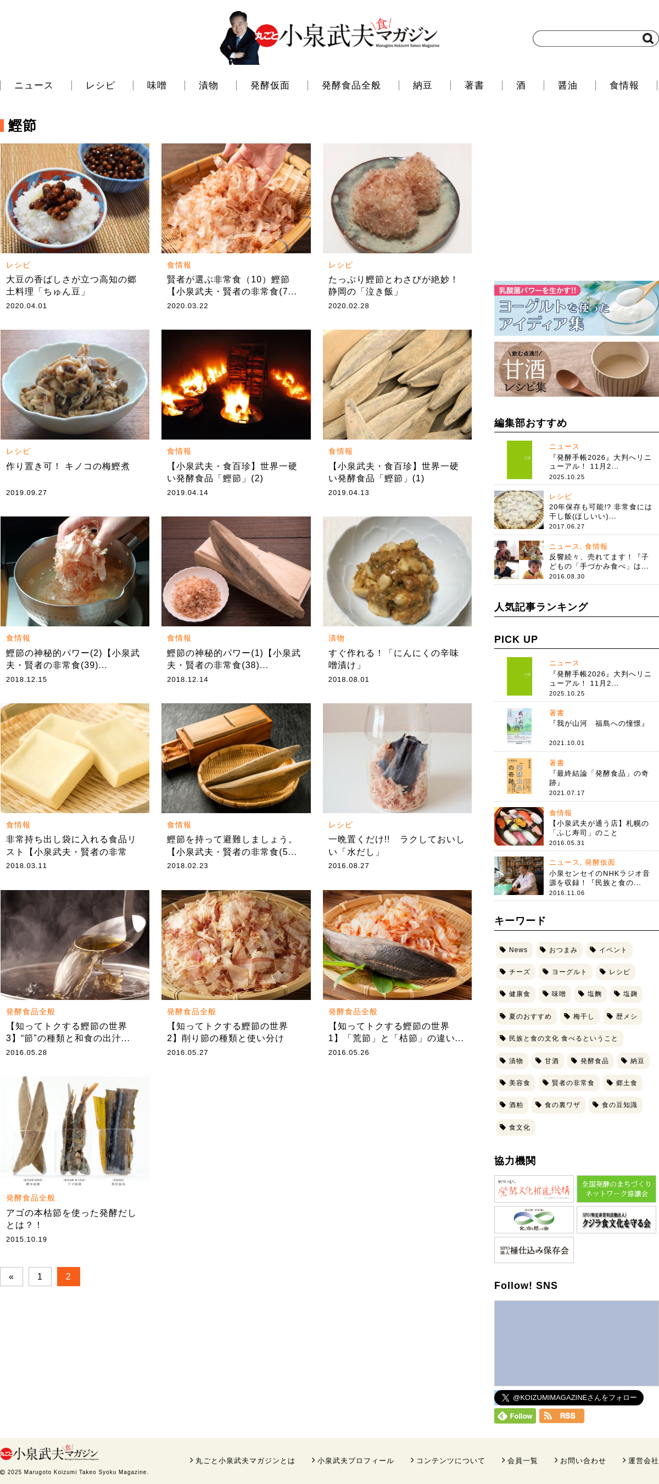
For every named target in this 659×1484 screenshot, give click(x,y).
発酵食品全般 (351, 85)
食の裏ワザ (562, 1105)
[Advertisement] (576, 200)
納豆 (423, 85)
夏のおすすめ (530, 1016)
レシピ (100, 85)
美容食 (519, 1083)
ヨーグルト (570, 972)
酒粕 (516, 1105)
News (518, 950)
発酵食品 (594, 1061)
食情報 (624, 85)
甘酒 (552, 1061)
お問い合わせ (583, 1461)
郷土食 (627, 1083)
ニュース (34, 85)
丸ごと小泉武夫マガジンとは (245, 1461)
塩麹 (630, 994)
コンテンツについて (450, 1461)
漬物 (209, 85)
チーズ (519, 972)
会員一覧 (522, 1461)
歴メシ (627, 1016)
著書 (474, 85)
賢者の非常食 (573, 1083)
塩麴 (595, 994)
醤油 (568, 85)
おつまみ (563, 950)
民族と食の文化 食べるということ (563, 1038)
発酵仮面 (270, 85)
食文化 (519, 1127)
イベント (613, 950)
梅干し (584, 1016)
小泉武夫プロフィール (355, 1461)
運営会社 (643, 1461)
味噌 (157, 85)
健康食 (519, 994)
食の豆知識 (620, 1105)
